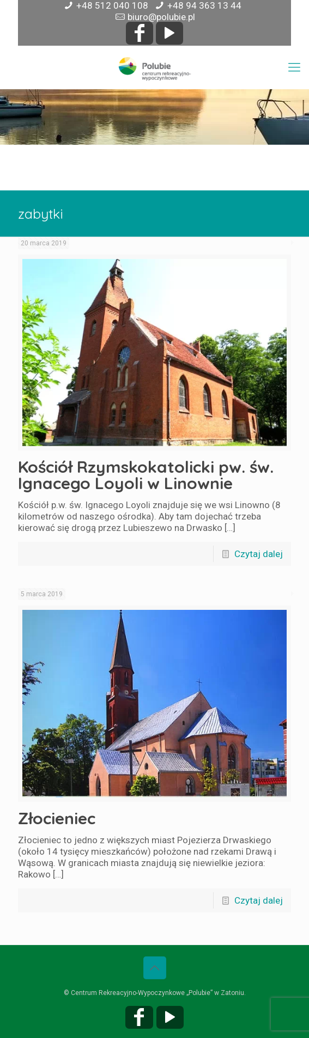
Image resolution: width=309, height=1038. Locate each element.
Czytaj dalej (258, 553)
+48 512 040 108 (112, 5)
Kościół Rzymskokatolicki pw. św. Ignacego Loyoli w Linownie (146, 474)
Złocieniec (56, 818)
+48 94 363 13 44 (204, 5)
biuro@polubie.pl (161, 16)
